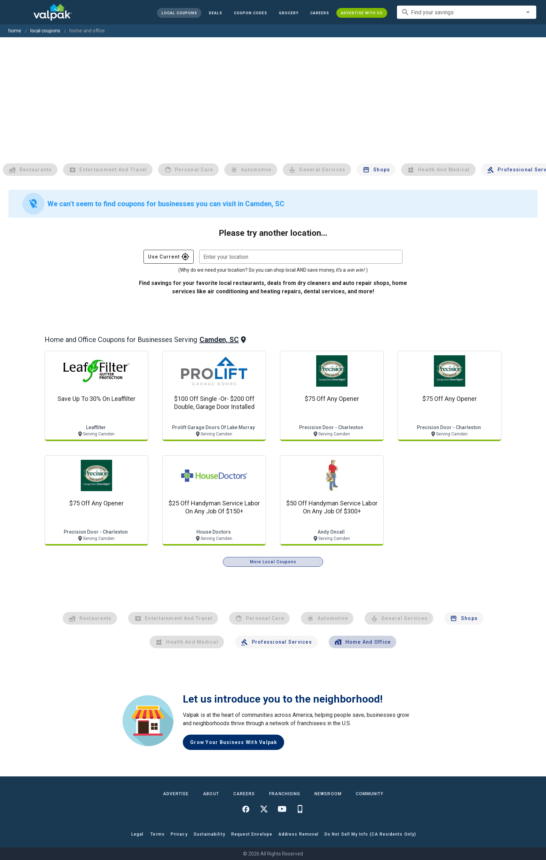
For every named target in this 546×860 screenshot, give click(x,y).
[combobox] (466, 12)
